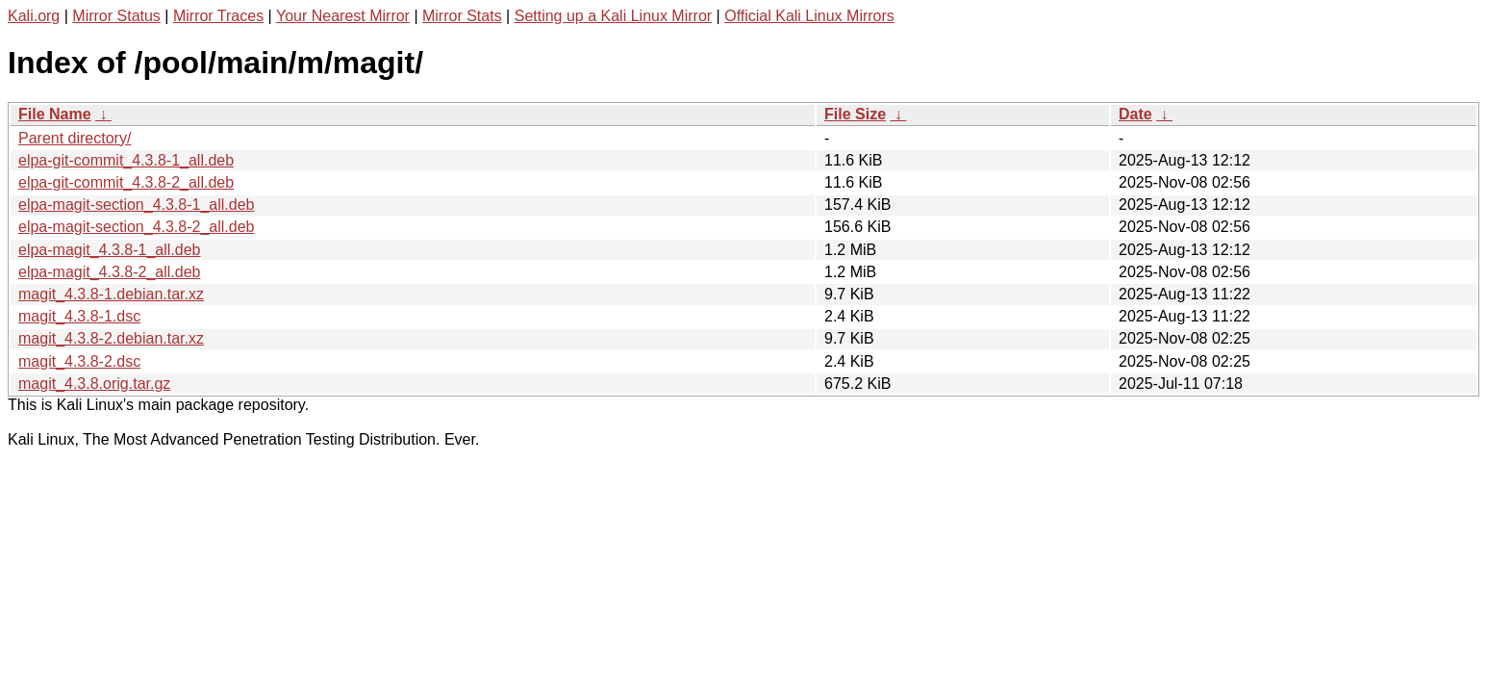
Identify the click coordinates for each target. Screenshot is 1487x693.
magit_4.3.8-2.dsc (79, 361)
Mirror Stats (462, 16)
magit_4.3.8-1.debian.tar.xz (111, 294)
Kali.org (34, 16)
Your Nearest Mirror (343, 16)
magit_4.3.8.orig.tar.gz (94, 383)
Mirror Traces (218, 16)
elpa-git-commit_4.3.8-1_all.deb (126, 160)
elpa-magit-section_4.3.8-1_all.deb (136, 204)
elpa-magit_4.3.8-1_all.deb (109, 250)
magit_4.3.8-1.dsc (79, 316)
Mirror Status (116, 16)
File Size (855, 114)
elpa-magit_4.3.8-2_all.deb (109, 272)
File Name (54, 114)
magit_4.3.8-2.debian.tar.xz (111, 338)
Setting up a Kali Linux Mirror (613, 16)
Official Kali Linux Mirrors (809, 16)
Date (1135, 114)
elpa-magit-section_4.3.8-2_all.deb (136, 226)
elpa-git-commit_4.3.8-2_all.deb (126, 182)
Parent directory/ (74, 138)
